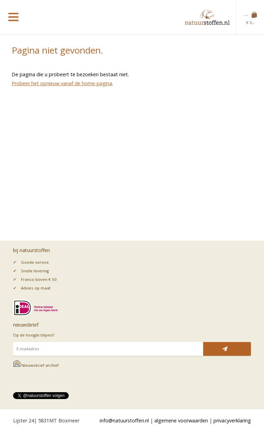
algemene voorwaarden (181, 420)
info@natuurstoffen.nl (124, 420)
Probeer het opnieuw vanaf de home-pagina (62, 83)
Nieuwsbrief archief (36, 365)
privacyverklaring (232, 420)
